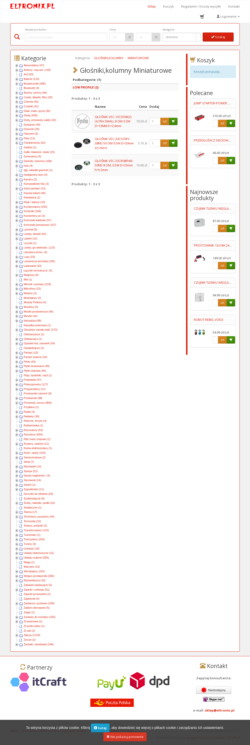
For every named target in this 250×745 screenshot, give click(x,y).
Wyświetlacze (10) (34, 580)
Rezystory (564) (33, 434)
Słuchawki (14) (32, 466)
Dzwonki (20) (31, 129)
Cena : (113, 29)
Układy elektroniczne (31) (39, 552)
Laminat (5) (30, 229)
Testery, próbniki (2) (35, 525)
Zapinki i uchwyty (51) (37, 589)
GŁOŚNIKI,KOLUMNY (108, 58)
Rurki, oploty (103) (35, 452)
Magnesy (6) (31, 274)
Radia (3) (29, 411)
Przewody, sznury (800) (38, 402)
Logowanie (228, 16)
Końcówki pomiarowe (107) (40, 224)
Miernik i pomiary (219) (37, 284)
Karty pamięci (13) (34, 188)
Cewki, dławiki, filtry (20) (38, 97)
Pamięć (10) (31, 352)
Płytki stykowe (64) (35, 370)
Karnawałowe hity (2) (36, 183)
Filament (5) (31, 133)
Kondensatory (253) (35, 206)
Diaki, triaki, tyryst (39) (37, 110)
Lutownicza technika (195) (39, 261)
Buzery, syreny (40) (35, 92)
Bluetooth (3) (31, 87)
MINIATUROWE (138, 58)
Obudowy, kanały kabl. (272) (41, 329)
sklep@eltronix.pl (219, 710)
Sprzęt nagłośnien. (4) (37, 475)
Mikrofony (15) (32, 288)
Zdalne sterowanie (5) (37, 607)
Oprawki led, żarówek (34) (39, 343)
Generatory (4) (32, 156)
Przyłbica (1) (31, 407)
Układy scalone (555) (36, 557)
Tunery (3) (30, 543)
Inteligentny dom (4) (35, 174)
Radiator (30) (31, 416)
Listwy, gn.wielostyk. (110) (39, 247)
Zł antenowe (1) (33, 621)
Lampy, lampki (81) (35, 233)
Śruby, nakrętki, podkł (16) (39, 502)
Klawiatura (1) (32, 197)
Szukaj (218, 37)
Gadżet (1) (30, 147)
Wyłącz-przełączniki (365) (39, 575)
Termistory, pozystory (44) (39, 516)
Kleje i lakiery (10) (34, 202)
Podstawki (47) (33, 379)
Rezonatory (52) (33, 430)
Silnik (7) (29, 461)
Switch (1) (30, 484)
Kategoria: (169, 29)
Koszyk (168, 6)
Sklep (151, 6)
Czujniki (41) (31, 106)
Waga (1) (29, 562)
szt (165, 121)
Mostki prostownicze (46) (38, 311)
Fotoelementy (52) (34, 142)
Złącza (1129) (32, 635)
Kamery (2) (30, 179)
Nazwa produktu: (36, 29)
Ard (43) (28, 74)
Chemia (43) (31, 101)
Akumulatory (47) (34, 65)
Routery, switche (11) (36, 443)
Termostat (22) (32, 521)
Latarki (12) (30, 238)
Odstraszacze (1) (34, 334)
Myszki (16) (30, 315)
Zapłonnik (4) (31, 598)
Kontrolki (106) (32, 211)
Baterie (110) (31, 78)
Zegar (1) (29, 612)
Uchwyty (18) (31, 548)
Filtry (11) (29, 138)
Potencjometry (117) (36, 384)
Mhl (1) (28, 279)
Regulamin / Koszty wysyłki (201, 6)
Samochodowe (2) (34, 457)
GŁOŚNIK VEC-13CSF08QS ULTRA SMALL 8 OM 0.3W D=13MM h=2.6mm (113, 121)
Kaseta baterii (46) (35, 193)
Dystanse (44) (32, 124)
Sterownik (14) (32, 480)
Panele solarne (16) (35, 357)
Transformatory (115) (36, 530)
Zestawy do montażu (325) (39, 616)
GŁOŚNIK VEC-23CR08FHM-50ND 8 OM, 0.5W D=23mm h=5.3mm (114, 165)
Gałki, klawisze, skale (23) (39, 152)
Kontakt (234, 6)
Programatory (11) (34, 389)
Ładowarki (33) (33, 265)
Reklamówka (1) (33, 425)
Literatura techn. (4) (35, 252)
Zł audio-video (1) (34, 626)
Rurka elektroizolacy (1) (38, 448)
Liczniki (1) (30, 243)
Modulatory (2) (32, 297)
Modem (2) (30, 293)
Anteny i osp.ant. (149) (37, 69)
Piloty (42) (30, 361)
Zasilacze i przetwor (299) (39, 603)
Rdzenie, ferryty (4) (35, 420)
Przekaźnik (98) (33, 398)
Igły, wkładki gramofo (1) (38, 170)
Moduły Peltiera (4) (35, 302)
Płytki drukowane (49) (37, 366)
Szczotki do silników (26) (38, 493)
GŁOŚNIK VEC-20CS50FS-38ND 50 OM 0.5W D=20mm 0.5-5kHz (114, 143)
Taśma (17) (30, 511)
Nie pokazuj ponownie (125, 736)
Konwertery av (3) (34, 215)
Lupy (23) (29, 256)
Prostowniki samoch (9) (38, 393)
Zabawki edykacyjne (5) (38, 584)
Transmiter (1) (32, 534)
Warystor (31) (32, 566)
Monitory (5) (31, 306)
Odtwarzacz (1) (33, 338)
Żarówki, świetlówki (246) (39, 644)
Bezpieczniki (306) (35, 83)
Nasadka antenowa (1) (37, 325)
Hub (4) (28, 165)
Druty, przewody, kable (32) (40, 120)
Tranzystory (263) (34, 539)
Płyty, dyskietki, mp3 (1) (38, 375)
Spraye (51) (31, 471)
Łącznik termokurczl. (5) (38, 270)
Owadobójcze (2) (34, 347)
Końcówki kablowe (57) (37, 220)
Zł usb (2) (29, 630)
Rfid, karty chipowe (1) (37, 439)
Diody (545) (31, 115)
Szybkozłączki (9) (34, 498)
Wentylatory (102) (34, 571)
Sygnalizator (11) (34, 489)
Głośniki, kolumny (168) (38, 161)
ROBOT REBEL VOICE (208, 319)
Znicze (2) (30, 639)
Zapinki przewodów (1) (37, 594)
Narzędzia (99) (32, 320)
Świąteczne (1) (33, 507)
